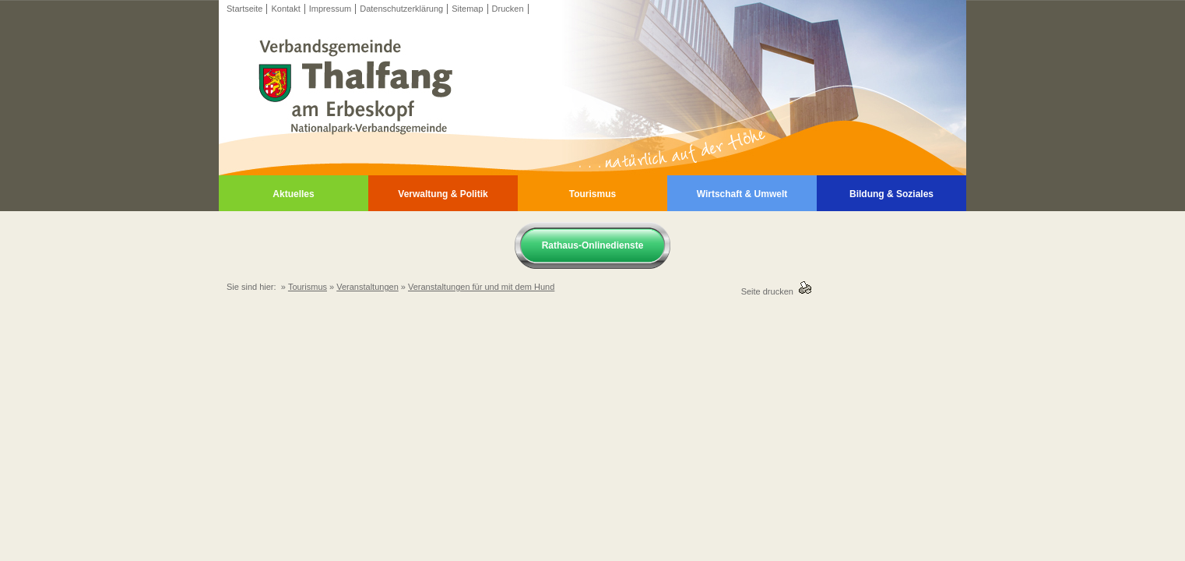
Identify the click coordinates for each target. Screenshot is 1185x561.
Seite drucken (769, 291)
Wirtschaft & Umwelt (742, 194)
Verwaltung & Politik (442, 194)
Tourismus (592, 194)
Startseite (244, 8)
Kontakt (285, 8)
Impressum (330, 8)
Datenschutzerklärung (401, 8)
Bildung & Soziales (891, 194)
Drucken (508, 8)
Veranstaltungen (367, 286)
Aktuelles (293, 194)
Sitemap (467, 8)
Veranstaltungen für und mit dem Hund (481, 286)
